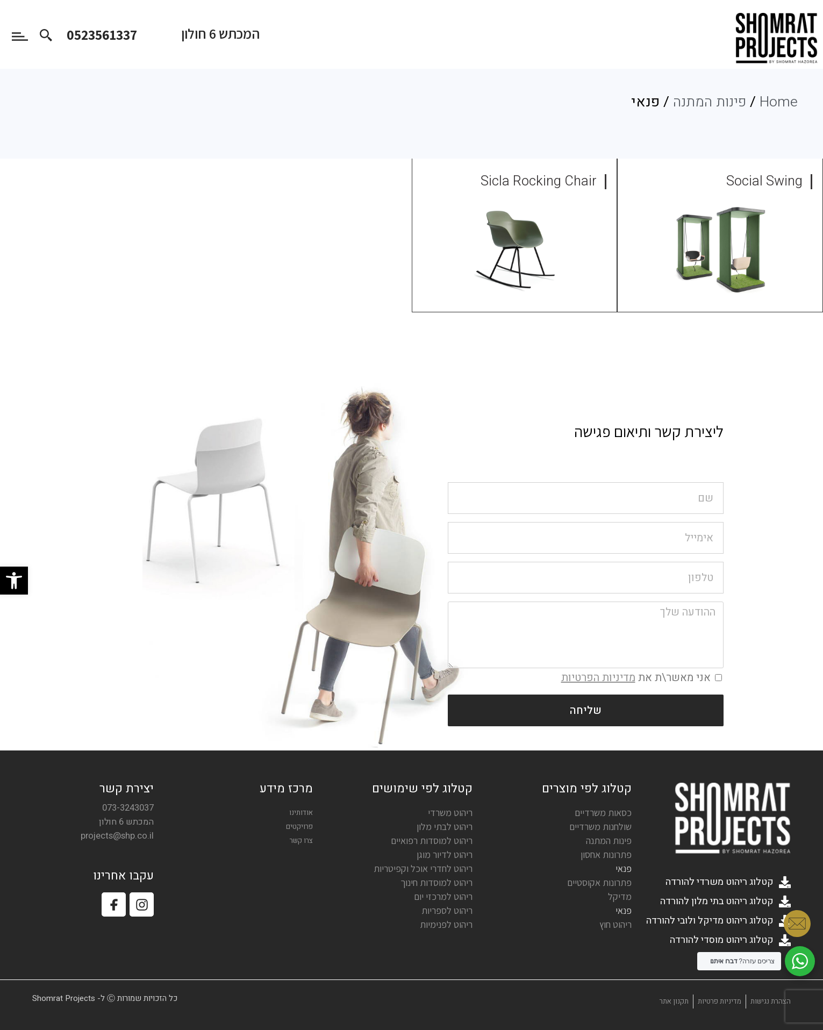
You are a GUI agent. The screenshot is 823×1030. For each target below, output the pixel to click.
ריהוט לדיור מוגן (445, 854)
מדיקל (620, 896)
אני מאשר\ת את (636, 677)
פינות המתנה (709, 101)
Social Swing (764, 181)
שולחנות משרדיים (600, 826)
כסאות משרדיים (603, 812)
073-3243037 (128, 808)
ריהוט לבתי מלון (445, 826)
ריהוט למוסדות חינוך (436, 882)
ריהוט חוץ (615, 924)
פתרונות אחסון (606, 854)
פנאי (624, 868)
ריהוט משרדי (450, 812)
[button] (14, 581)
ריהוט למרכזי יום (443, 896)
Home (779, 101)
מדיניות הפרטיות (598, 677)
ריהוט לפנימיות (446, 924)
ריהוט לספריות (447, 910)
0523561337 (102, 34)
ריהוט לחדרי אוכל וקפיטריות (423, 868)
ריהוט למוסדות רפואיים (432, 840)
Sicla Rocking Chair (539, 181)
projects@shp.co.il (117, 835)
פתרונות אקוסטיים (599, 882)
